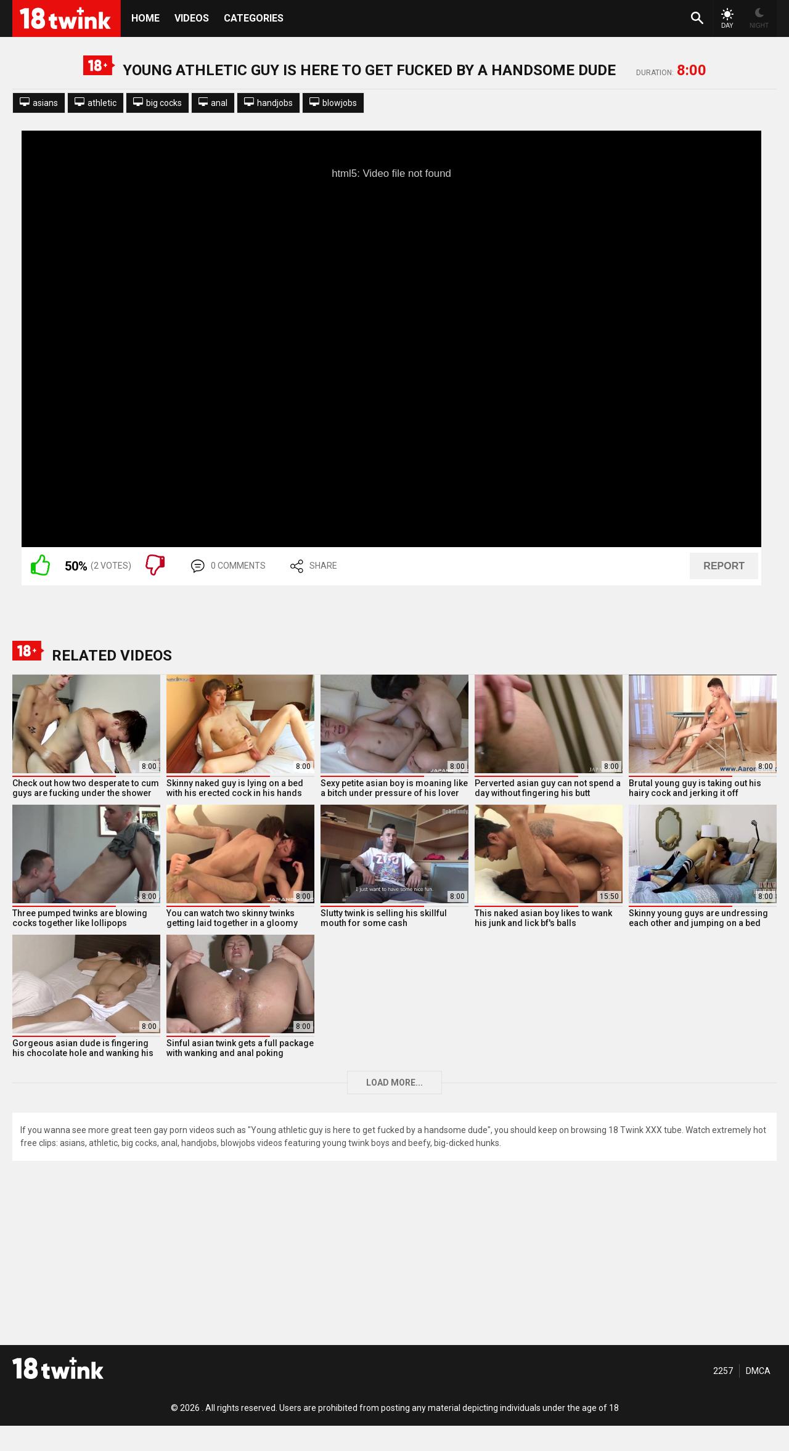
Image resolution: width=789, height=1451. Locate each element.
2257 (723, 1371)
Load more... (394, 1082)
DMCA (758, 1371)
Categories (254, 18)
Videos (191, 18)
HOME (145, 18)
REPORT (724, 566)
